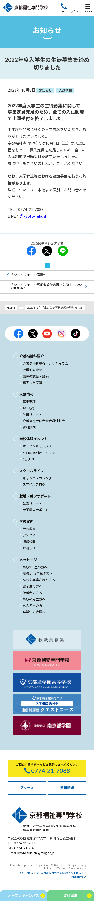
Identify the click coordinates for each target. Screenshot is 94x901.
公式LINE (29, 459)
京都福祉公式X (33, 333)
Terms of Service (68, 868)
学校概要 (29, 529)
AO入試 (28, 408)
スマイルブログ (34, 484)
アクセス (76, 11)
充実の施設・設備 (36, 376)
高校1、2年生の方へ (38, 573)
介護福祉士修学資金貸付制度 (44, 421)
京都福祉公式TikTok (75, 333)
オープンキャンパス (37, 446)
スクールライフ (31, 471)
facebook (31, 251)
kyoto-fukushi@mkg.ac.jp (35, 853)
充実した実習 (32, 383)
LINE (63, 251)
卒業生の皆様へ (34, 612)
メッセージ (28, 560)
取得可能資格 (32, 370)
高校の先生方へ (34, 599)
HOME (11, 307)
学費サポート (32, 415)
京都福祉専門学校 (25, 8)
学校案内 (26, 521)
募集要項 (29, 402)
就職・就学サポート (35, 496)
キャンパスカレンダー (39, 478)
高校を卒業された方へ (39, 580)
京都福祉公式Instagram (61, 333)
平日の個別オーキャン (39, 453)
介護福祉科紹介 (31, 356)
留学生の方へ (32, 586)
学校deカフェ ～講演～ (28, 275)
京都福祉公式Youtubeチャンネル (47, 333)
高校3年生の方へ (35, 567)
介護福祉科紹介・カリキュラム (45, 364)
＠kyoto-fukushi (34, 216)
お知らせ (29, 548)
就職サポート (32, 504)
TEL (64, 11)
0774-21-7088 (25, 843)
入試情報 (26, 394)
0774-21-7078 (25, 848)
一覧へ (47, 265)
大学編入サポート (36, 510)
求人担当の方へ (34, 606)
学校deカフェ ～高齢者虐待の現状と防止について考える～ (46, 286)
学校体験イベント (33, 439)
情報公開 (29, 542)
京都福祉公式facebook (18, 333)
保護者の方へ (32, 593)
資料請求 (29, 427)
